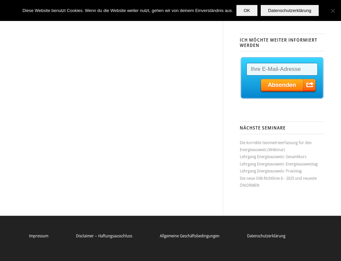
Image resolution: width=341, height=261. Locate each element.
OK (247, 10)
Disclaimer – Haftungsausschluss (104, 236)
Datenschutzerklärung (266, 236)
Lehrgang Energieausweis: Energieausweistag (279, 164)
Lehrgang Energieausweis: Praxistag (271, 171)
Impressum (38, 236)
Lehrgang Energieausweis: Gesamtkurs (273, 156)
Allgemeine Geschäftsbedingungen (189, 236)
